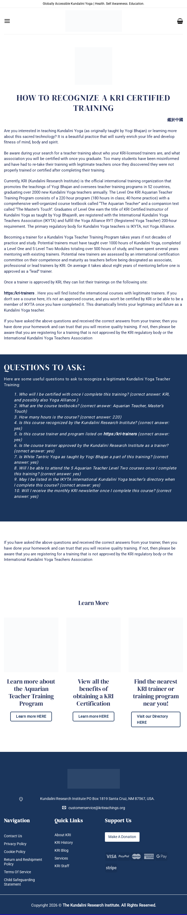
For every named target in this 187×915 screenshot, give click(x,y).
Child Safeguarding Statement (19, 882)
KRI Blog (61, 850)
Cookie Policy (14, 852)
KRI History (64, 842)
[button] (7, 21)
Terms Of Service (17, 872)
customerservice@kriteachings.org (93, 807)
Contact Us (13, 836)
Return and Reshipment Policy (23, 861)
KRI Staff (62, 866)
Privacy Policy (15, 844)
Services (61, 858)
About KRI (63, 835)
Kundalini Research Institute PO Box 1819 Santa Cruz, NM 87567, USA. (97, 799)
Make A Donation (122, 837)
